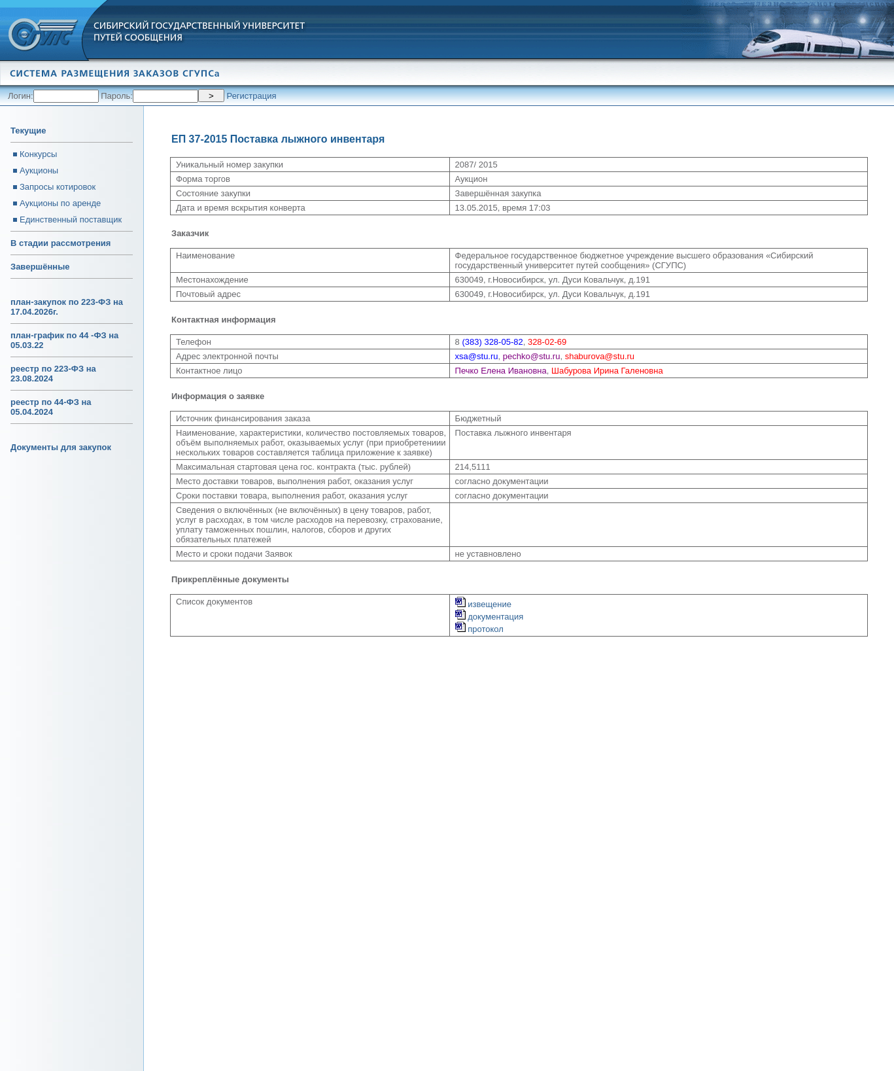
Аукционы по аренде (60, 203)
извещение (483, 604)
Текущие (28, 130)
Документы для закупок (60, 447)
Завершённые (39, 267)
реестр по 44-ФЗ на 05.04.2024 (51, 407)
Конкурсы (38, 154)
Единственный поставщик (71, 219)
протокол (479, 629)
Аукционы (39, 170)
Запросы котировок (57, 187)
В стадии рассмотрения (60, 243)
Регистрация (252, 96)
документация (489, 617)
